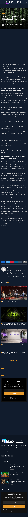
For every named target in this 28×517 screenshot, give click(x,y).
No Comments (18, 24)
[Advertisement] (14, 46)
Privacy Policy (12, 398)
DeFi (3, 13)
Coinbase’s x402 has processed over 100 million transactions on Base (17, 466)
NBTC (7, 24)
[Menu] (2, 2)
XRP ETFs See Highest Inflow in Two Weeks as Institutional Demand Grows (18, 481)
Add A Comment (14, 360)
